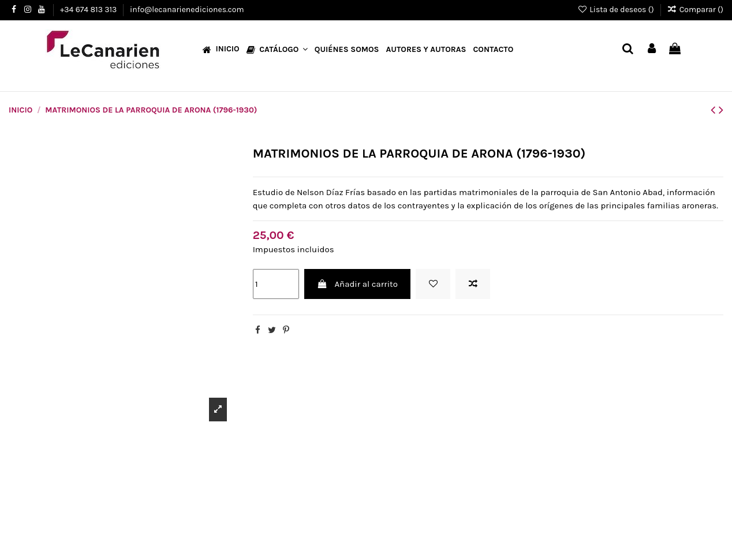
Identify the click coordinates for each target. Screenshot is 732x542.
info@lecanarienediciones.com (187, 9)
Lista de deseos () (616, 9)
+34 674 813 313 (89, 9)
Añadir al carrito (357, 284)
